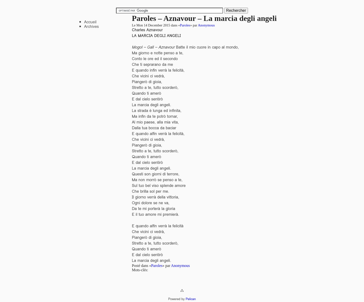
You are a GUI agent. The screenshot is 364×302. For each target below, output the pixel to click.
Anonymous (206, 25)
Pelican (191, 299)
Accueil (90, 22)
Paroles (185, 25)
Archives (91, 27)
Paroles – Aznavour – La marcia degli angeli (204, 18)
